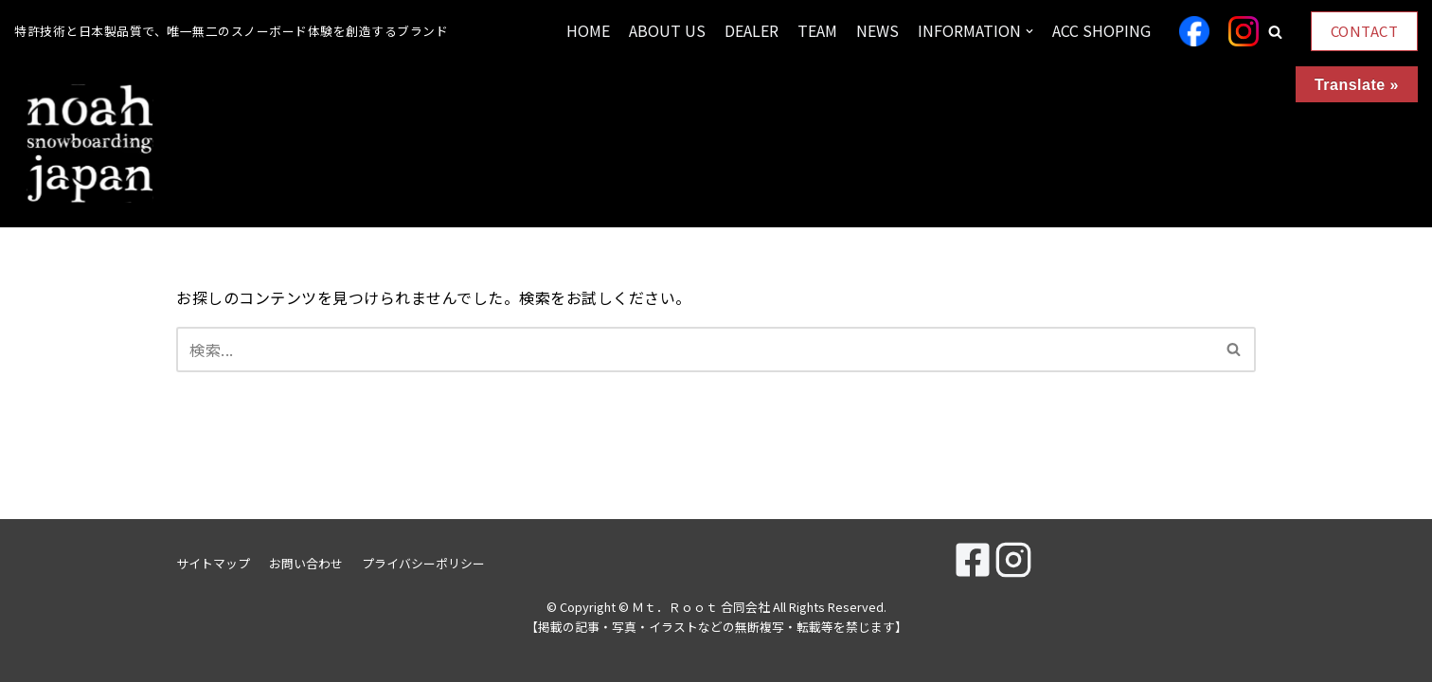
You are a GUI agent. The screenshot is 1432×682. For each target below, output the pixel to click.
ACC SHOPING (1101, 30)
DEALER (752, 30)
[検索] (694, 349)
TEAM (817, 30)
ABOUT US (667, 30)
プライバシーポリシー (423, 563)
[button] (1275, 32)
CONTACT (1365, 31)
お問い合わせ (306, 563)
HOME (588, 30)
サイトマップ (213, 563)
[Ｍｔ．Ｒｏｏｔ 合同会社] (90, 145)
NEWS (877, 30)
